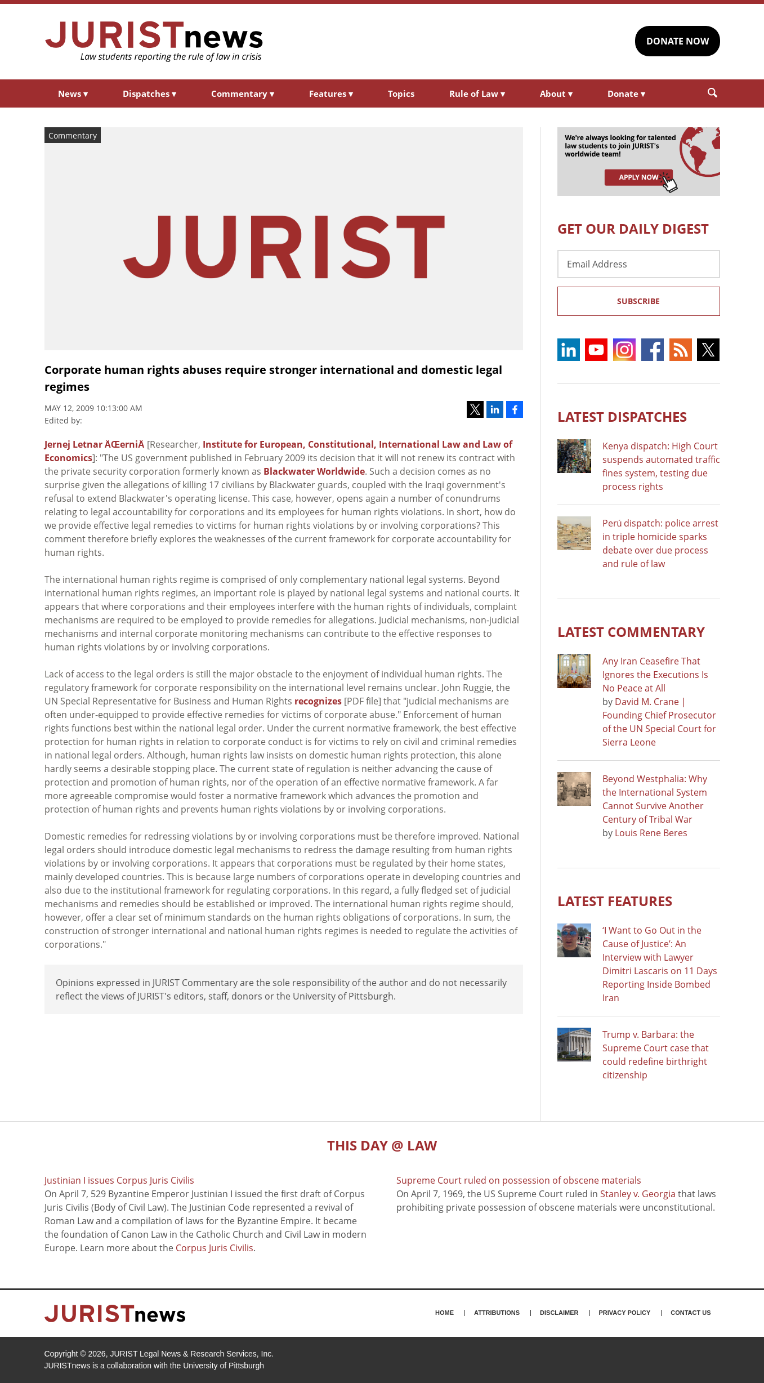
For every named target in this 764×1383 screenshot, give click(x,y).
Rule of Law (477, 93)
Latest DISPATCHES (622, 416)
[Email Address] (638, 264)
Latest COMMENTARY (631, 631)
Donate (626, 93)
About (556, 93)
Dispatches (149, 93)
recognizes (318, 701)
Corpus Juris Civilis (214, 1248)
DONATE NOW (677, 41)
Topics (401, 93)
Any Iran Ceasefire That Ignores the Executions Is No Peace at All (655, 674)
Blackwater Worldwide (314, 471)
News (73, 93)
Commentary (242, 93)
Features (331, 93)
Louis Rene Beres (651, 833)
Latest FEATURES (614, 900)
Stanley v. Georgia (638, 1194)
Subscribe (638, 301)
